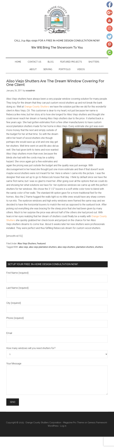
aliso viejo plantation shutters (43, 247)
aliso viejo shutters (66, 247)
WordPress (53, 426)
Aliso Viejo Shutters (27, 243)
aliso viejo (23, 247)
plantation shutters (85, 247)
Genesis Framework (97, 422)
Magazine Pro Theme (73, 422)
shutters (99, 247)
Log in (63, 426)
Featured (41, 243)
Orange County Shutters (57, 19)
